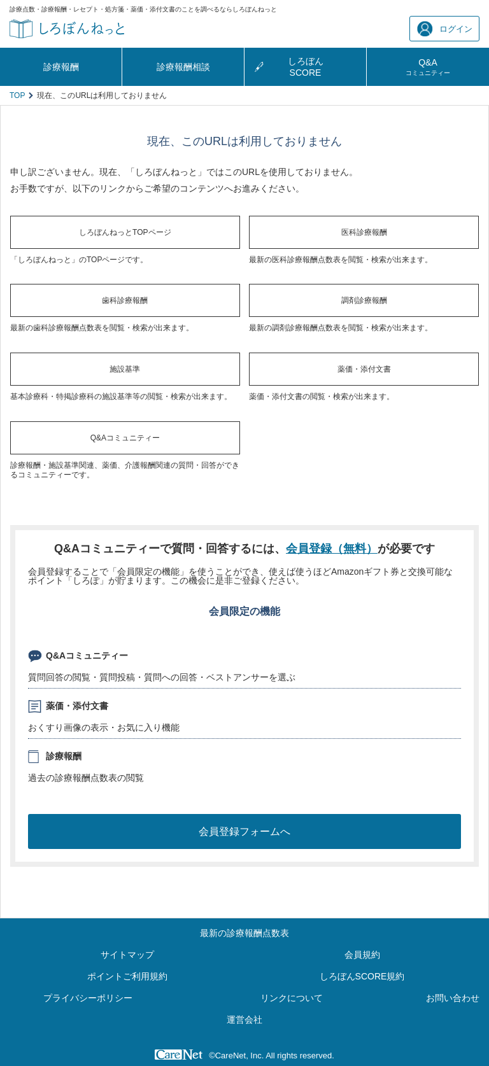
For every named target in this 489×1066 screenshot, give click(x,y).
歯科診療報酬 (125, 300)
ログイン (444, 29)
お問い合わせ (452, 998)
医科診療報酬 (364, 232)
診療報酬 (61, 67)
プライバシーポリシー (87, 998)
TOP (17, 95)
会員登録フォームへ (244, 831)
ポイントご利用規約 (127, 976)
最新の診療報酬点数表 (244, 933)
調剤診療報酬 (364, 300)
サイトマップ (127, 955)
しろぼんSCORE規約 (362, 976)
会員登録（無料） (332, 548)
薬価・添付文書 (364, 369)
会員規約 (362, 955)
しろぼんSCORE (305, 67)
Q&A (428, 66)
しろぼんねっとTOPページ (125, 232)
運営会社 (244, 1019)
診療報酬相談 (183, 67)
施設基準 (125, 369)
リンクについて (291, 998)
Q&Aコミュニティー (125, 437)
